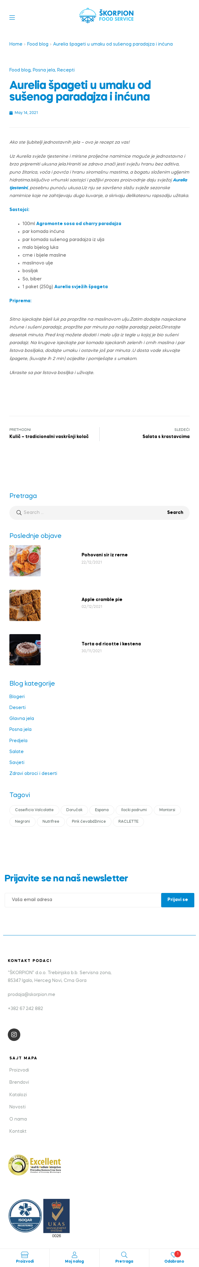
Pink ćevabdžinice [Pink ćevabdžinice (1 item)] (89, 822)
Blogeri (17, 697)
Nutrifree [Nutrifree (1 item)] (50, 822)
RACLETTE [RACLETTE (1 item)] (128, 822)
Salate (16, 752)
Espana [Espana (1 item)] (102, 810)
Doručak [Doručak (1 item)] (74, 810)
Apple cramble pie (102, 600)
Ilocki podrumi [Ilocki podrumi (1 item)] (134, 810)
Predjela (18, 741)
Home (15, 44)
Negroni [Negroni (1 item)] (22, 822)
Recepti (66, 70)
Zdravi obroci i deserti (33, 774)
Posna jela (44, 70)
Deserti (17, 708)
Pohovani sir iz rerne (105, 555)
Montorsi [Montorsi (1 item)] (167, 810)
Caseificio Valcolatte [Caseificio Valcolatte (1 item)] (34, 810)
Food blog (37, 44)
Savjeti (16, 763)
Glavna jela (21, 719)
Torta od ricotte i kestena (111, 644)
